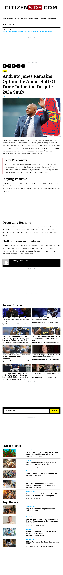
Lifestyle (36, 18)
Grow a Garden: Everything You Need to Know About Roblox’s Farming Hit (42, 453)
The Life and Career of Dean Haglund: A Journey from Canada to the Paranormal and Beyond (42, 521)
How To (30, 18)
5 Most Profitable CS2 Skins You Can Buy (42, 473)
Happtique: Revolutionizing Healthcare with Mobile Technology (41, 532)
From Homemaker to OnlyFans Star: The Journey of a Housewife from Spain (42, 495)
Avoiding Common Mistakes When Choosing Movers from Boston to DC (40, 484)
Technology (23, 18)
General (5, 24)
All (14, 24)
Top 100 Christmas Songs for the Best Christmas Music (40, 510)
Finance (16, 18)
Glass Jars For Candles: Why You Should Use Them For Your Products (41, 464)
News (10, 24)
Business (10, 18)
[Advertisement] (33, 50)
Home (5, 18)
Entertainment (51, 18)
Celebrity (43, 18)
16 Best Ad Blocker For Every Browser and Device (42, 543)
